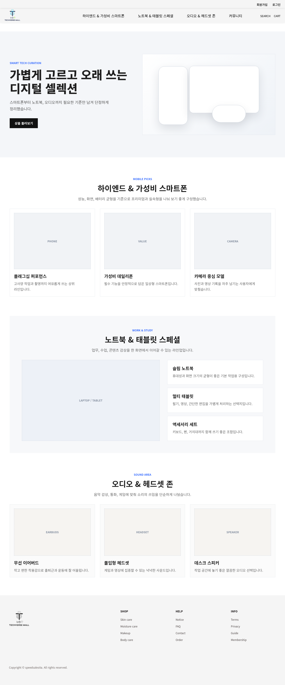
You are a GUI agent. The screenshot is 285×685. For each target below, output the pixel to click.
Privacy (235, 626)
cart (277, 16)
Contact (180, 633)
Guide (234, 633)
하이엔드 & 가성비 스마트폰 (103, 15)
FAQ (178, 626)
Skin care (126, 619)
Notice (180, 619)
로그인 (276, 4)
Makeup (125, 633)
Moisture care (129, 626)
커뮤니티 (235, 15)
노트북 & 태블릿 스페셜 (155, 15)
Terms (235, 619)
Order (179, 640)
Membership (239, 640)
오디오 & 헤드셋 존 (201, 15)
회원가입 (262, 4)
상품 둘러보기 (24, 123)
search (265, 16)
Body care (126, 640)
